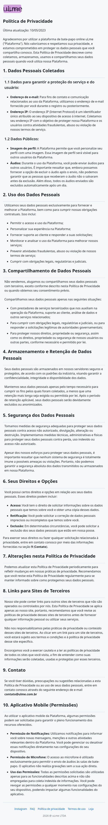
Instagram (21, 809)
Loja (90, 809)
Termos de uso (77, 809)
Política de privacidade (51, 809)
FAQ (32, 809)
